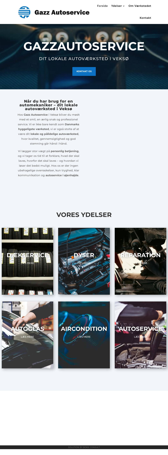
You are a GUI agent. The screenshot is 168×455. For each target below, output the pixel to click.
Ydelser (116, 5)
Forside (102, 5)
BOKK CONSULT (91, 447)
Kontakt (145, 17)
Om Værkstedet (139, 5)
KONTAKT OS (84, 71)
